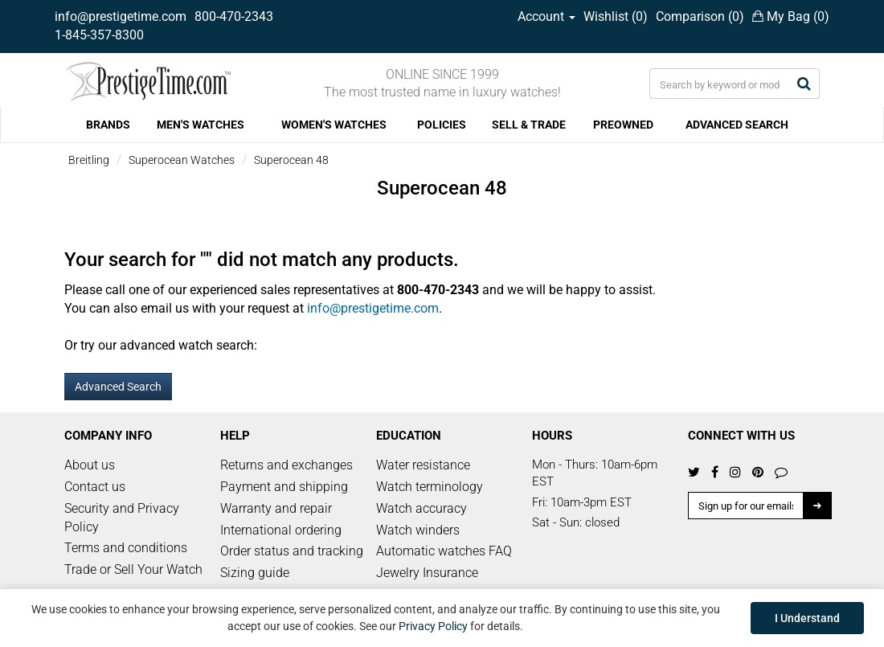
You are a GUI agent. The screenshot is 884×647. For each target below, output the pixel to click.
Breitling (88, 160)
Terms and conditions (125, 547)
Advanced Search (118, 386)
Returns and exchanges (286, 465)
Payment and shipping (284, 486)
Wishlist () (615, 16)
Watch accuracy (421, 508)
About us (89, 465)
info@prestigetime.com (120, 16)
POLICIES (441, 124)
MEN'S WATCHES (200, 124)
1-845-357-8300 (99, 35)
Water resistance (423, 465)
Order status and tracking (291, 551)
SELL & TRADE (529, 124)
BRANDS (108, 124)
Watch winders (418, 530)
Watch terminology (429, 486)
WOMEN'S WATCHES (334, 124)
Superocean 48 (291, 160)
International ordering (281, 530)
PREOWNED (623, 124)
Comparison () (700, 16)
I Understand (807, 618)
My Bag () (790, 16)
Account (546, 16)
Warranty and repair (276, 508)
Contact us (94, 486)
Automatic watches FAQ (444, 551)
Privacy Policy (433, 626)
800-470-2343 (233, 16)
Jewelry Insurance (427, 572)
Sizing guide (254, 572)
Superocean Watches (182, 160)
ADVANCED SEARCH (737, 124)
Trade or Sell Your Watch (133, 569)
